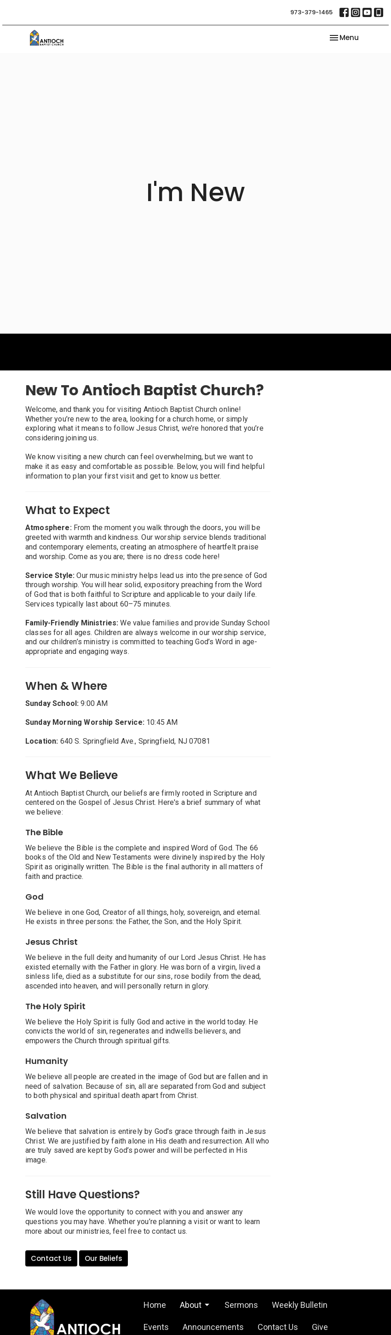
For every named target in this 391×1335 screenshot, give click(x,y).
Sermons (241, 1305)
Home (155, 1305)
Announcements (213, 1327)
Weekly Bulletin (300, 1305)
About (195, 1305)
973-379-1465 (311, 12)
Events (156, 1327)
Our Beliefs (103, 1258)
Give (320, 1327)
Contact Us (51, 1258)
